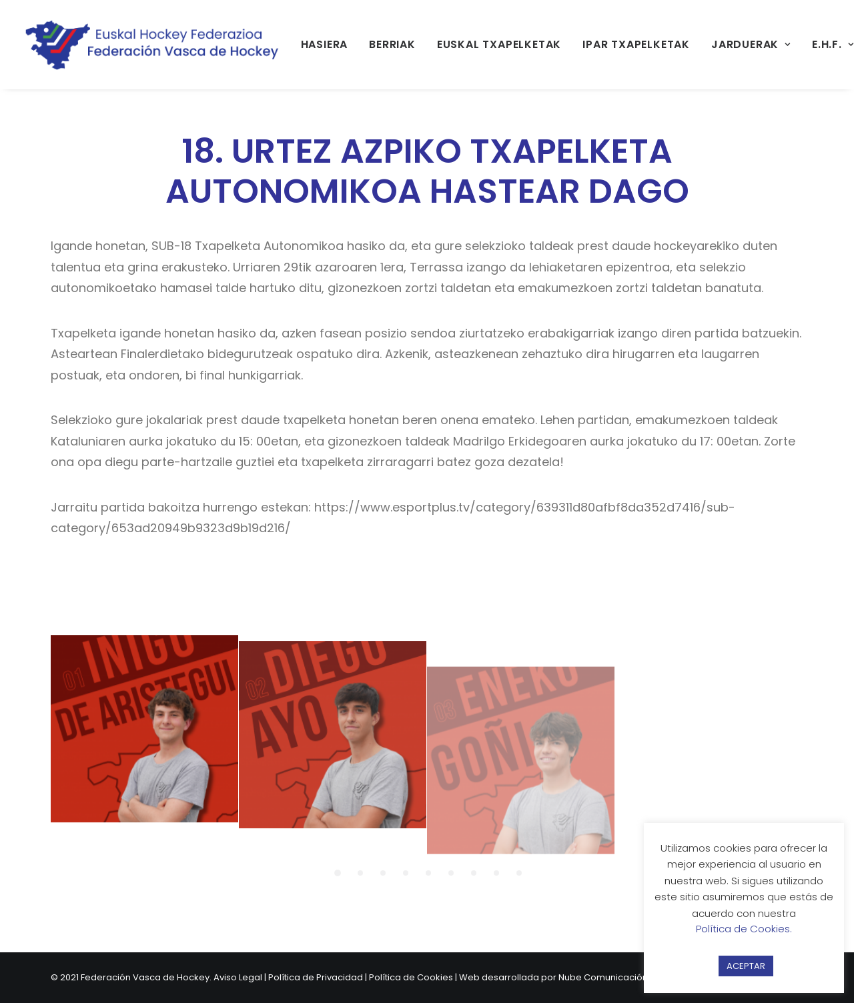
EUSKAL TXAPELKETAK (499, 44)
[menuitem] (325, 44)
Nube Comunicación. (604, 977)
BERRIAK (392, 44)
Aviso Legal (238, 977)
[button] (144, 740)
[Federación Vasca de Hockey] (153, 44)
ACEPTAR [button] (746, 966)
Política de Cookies (411, 977)
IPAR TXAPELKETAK (636, 44)
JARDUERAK (751, 44)
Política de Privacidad (315, 977)
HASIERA (324, 44)
